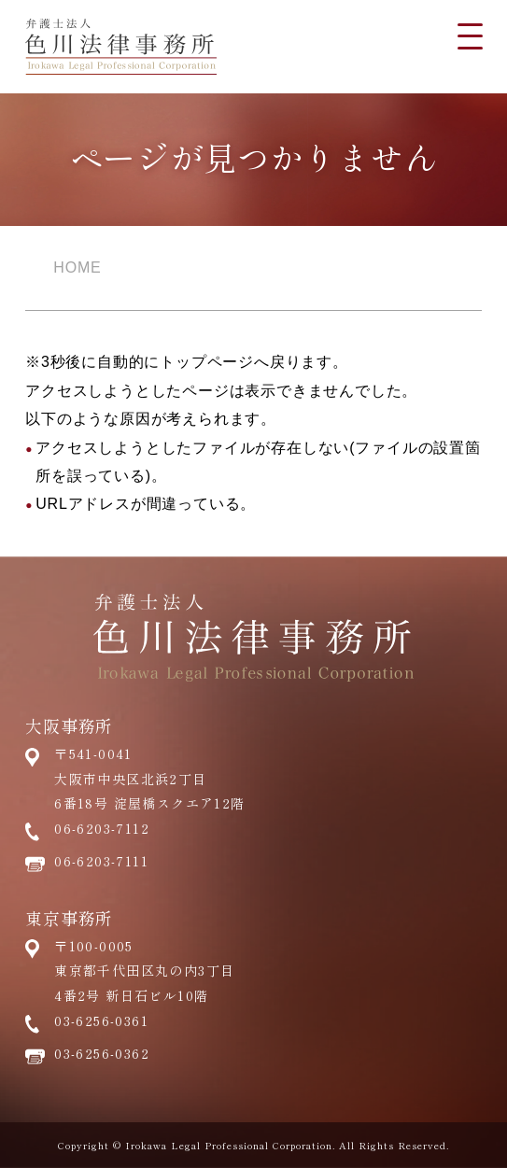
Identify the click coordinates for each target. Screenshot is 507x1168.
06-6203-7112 (101, 828)
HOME (77, 267)
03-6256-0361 (101, 1020)
